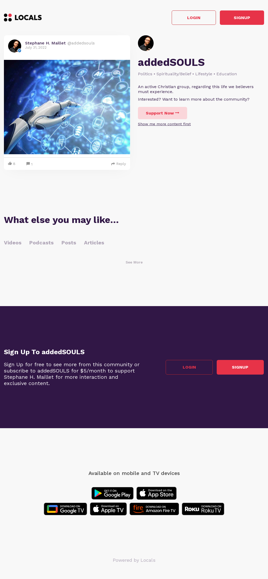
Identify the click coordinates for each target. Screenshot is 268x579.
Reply (118, 164)
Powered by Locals (134, 560)
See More (134, 263)
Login (189, 17)
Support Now (162, 113)
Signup (240, 17)
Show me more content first (164, 124)
